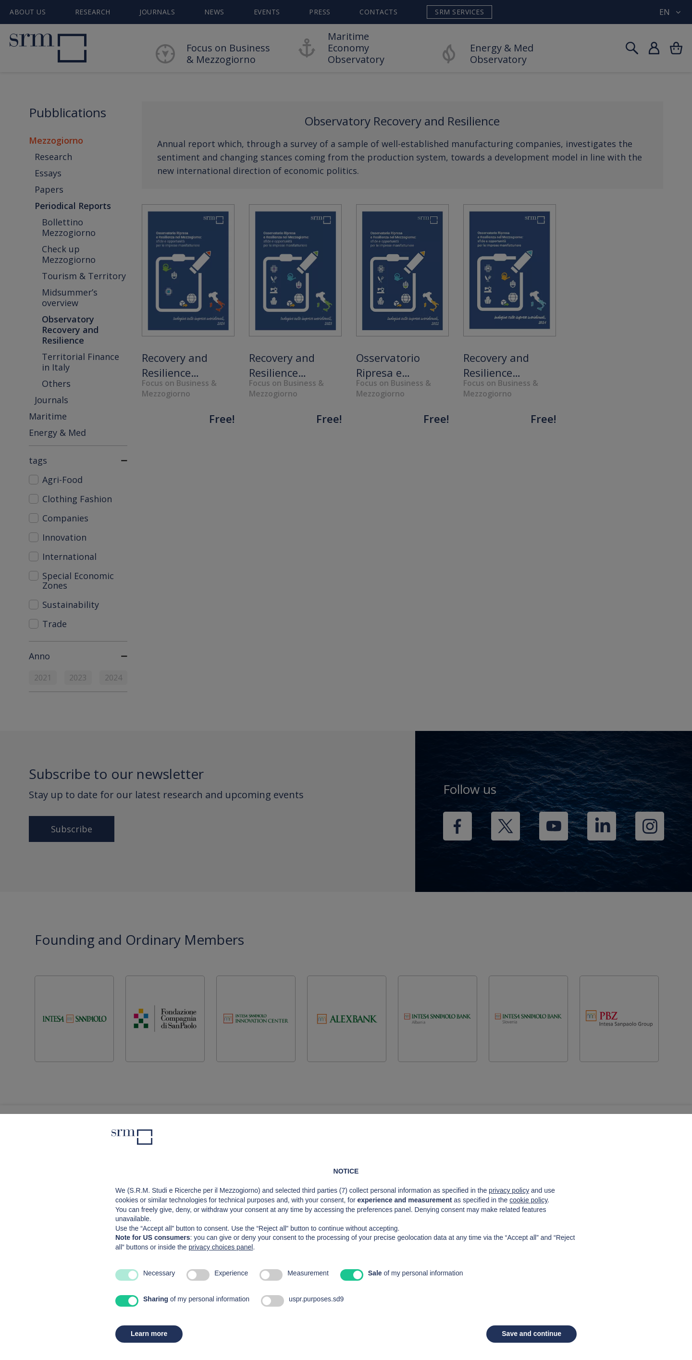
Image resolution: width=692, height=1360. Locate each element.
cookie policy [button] (528, 1200)
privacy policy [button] (509, 1190)
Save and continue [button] (531, 1333)
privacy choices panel (221, 1247)
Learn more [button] (149, 1333)
